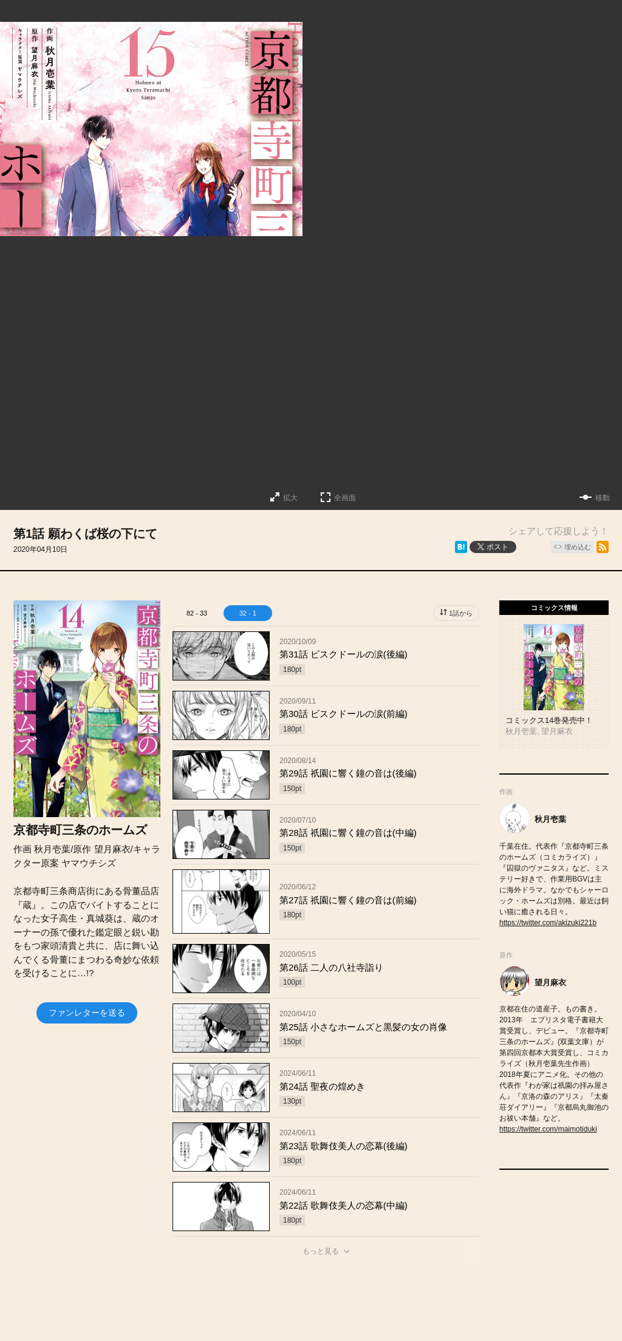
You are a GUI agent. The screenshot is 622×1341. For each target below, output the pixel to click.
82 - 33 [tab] (196, 613)
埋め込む (577, 547)
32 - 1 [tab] (247, 613)
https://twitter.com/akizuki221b (547, 922)
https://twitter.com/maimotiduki (548, 1129)
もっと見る (320, 1251)
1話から (461, 613)
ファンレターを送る (87, 1012)
